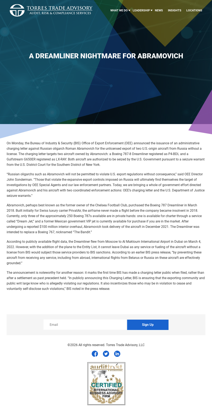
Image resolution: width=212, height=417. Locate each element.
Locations (194, 10)
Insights (174, 10)
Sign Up (148, 325)
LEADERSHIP (141, 10)
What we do (119, 10)
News (159, 10)
